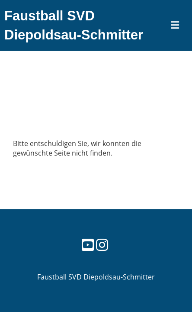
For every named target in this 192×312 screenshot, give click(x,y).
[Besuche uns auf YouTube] (88, 244)
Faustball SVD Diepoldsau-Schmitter (73, 25)
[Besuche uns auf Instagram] (102, 244)
